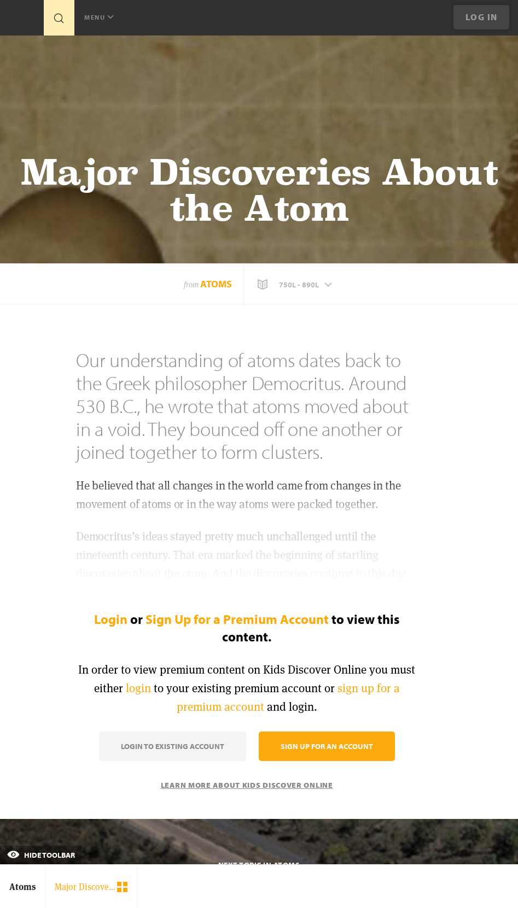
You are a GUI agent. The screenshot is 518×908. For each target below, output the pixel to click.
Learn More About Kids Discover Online (247, 785)
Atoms (216, 284)
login (138, 688)
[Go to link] (22, 20)
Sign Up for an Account (327, 746)
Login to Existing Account (172, 746)
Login (110, 619)
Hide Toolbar (41, 855)
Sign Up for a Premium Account (237, 619)
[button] (296, 285)
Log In (481, 16)
